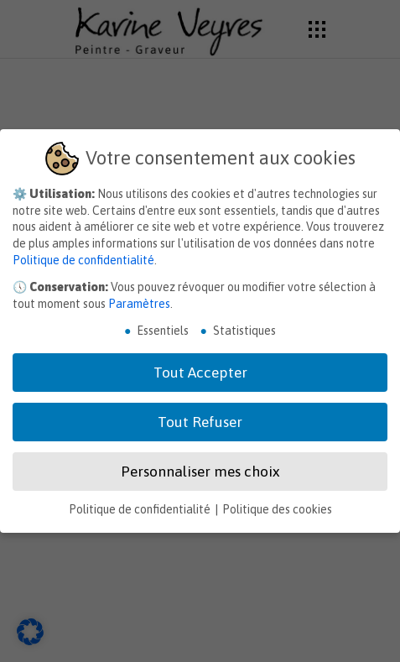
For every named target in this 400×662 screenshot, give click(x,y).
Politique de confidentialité (83, 260)
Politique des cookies (277, 509)
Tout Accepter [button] (200, 372)
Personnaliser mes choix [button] (200, 471)
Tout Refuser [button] (200, 422)
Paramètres (139, 303)
